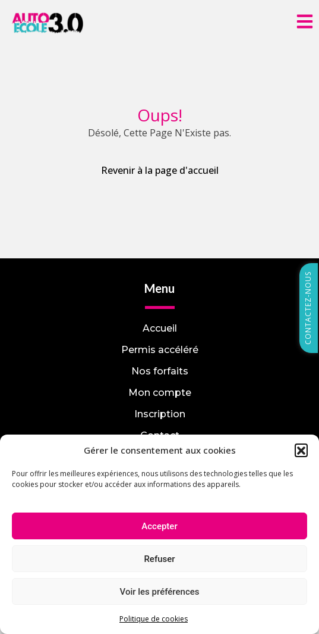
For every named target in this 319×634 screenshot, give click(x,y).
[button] (301, 450)
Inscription (159, 414)
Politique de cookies (153, 619)
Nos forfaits (159, 371)
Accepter (159, 526)
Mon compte (159, 392)
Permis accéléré (159, 349)
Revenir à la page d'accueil (160, 170)
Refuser (159, 559)
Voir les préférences (160, 591)
